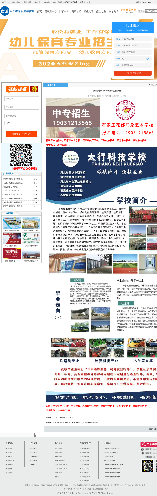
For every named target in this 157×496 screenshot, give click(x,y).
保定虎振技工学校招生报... (13, 202)
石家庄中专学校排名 (112, 449)
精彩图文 (10, 213)
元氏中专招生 (85, 481)
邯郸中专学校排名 (111, 453)
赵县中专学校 (85, 449)
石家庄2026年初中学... (11, 191)
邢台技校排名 (109, 457)
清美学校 (46, 2)
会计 (56, 477)
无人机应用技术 (61, 465)
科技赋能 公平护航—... (12, 187)
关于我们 (68, 489)
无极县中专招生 (86, 469)
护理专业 (58, 457)
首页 (4, 2)
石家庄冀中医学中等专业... (13, 198)
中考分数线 (10, 461)
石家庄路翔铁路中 (12, 230)
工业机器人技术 (61, 469)
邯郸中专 (64, 11)
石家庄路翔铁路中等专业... (13, 179)
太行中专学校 (57, 2)
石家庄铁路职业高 (31, 230)
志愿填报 (9, 465)
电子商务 (58, 473)
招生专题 (27, 2)
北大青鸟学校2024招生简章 (63, 418)
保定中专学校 (109, 461)
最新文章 (10, 174)
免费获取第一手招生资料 (21, 134)
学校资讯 (9, 473)
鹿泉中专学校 (85, 473)
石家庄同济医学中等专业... (13, 206)
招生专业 (101, 11)
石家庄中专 (50, 11)
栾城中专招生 (85, 465)
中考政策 (9, 453)
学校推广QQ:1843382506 (145, 2)
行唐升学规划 (85, 477)
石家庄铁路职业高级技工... (13, 183)
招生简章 (89, 11)
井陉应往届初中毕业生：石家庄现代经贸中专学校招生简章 (75, 423)
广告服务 (77, 489)
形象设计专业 (60, 461)
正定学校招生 (85, 461)
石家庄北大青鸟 (86, 2)
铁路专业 (37, 2)
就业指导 (9, 457)
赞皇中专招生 (85, 457)
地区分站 (104, 489)
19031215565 (129, 12)
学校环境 (33, 465)
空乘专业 (58, 453)
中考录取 (9, 469)
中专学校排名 (14, 2)
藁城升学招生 (85, 453)
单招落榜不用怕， (12, 246)
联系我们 (87, 489)
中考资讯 (113, 11)
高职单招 (76, 11)
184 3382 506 (150, 457)
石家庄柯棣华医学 (31, 246)
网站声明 (96, 489)
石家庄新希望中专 (12, 261)
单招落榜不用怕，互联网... (13, 195)
